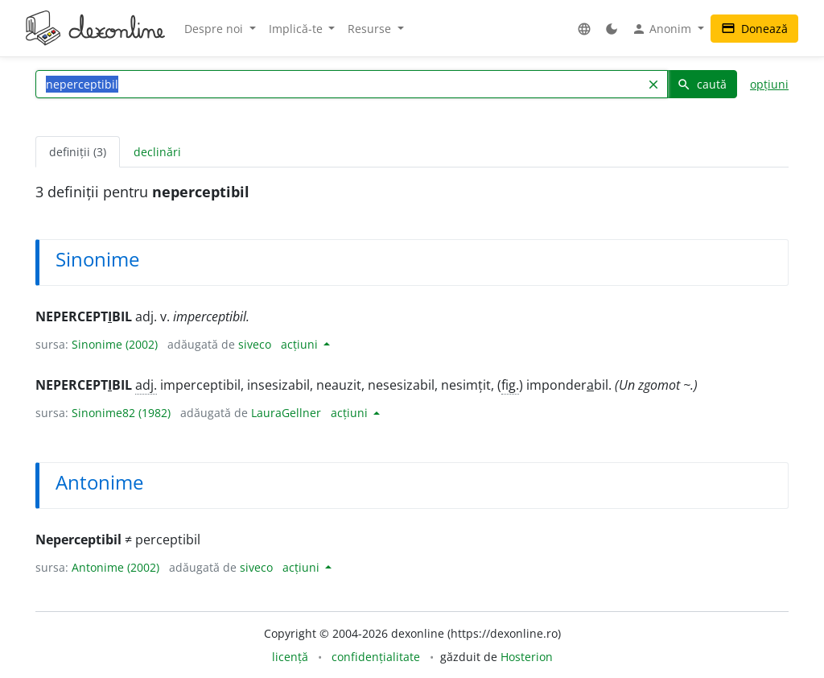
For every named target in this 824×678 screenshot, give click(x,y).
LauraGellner (286, 412)
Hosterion (527, 656)
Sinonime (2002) (115, 344)
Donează (754, 28)
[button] (584, 28)
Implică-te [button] (297, 28)
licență (290, 656)
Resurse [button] (371, 28)
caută (702, 84)
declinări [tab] (157, 151)
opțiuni (769, 84)
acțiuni (301, 344)
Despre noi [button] (215, 28)
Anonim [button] (663, 29)
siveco (254, 344)
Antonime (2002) (115, 567)
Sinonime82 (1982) (121, 412)
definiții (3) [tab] (77, 151)
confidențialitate (376, 656)
